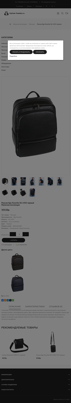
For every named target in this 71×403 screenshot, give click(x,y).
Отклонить (40, 52)
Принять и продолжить (21, 52)
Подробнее (13, 56)
